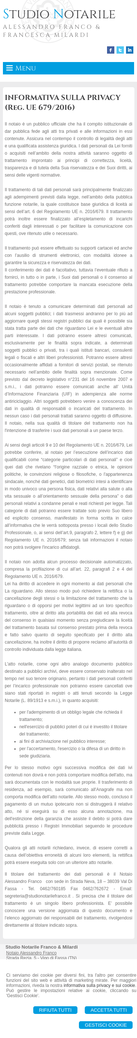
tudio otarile (59, 14)
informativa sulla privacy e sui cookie (99, 985)
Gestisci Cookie (106, 1025)
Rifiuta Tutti (55, 1010)
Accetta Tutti (109, 1010)
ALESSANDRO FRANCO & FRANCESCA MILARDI (52, 31)
